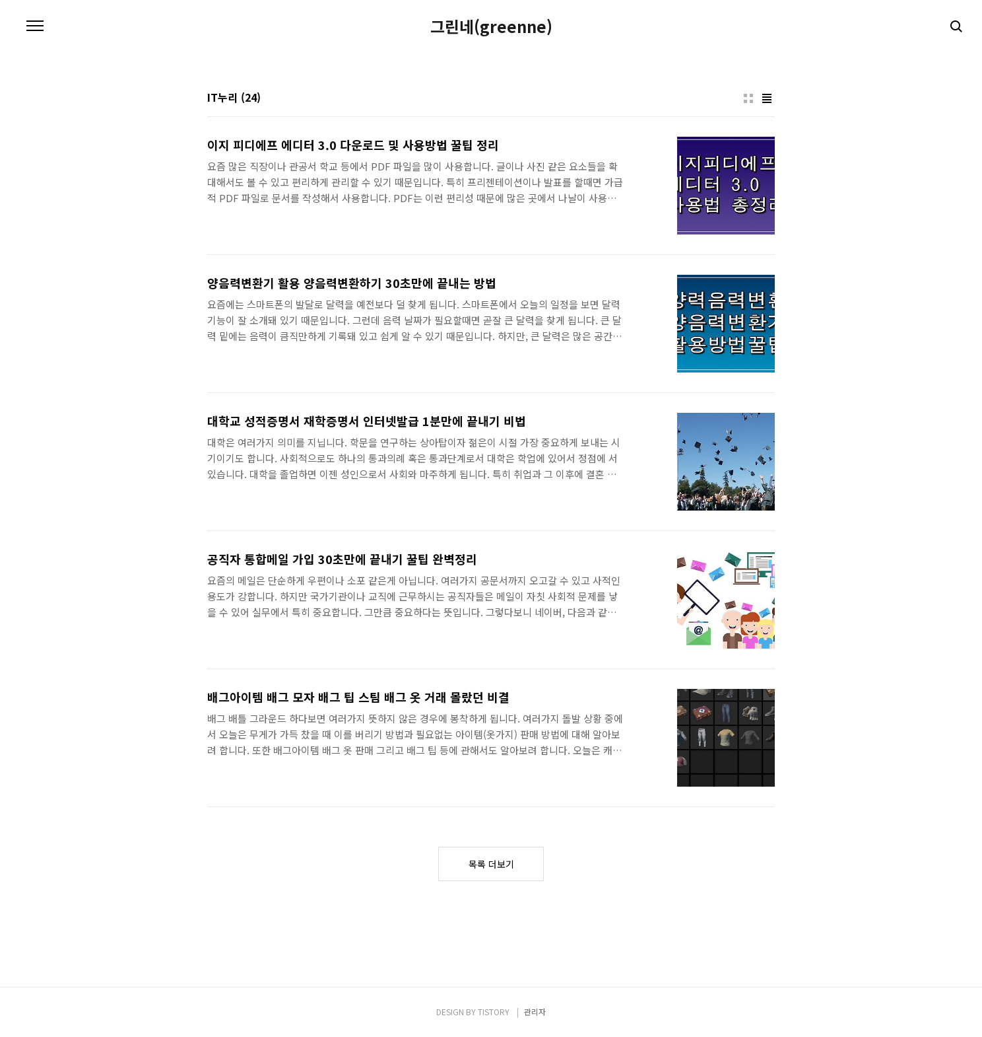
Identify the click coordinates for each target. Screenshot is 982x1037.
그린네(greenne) (491, 26)
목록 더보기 (491, 864)
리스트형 (767, 98)
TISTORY (493, 1011)
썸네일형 (748, 98)
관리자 (535, 1011)
